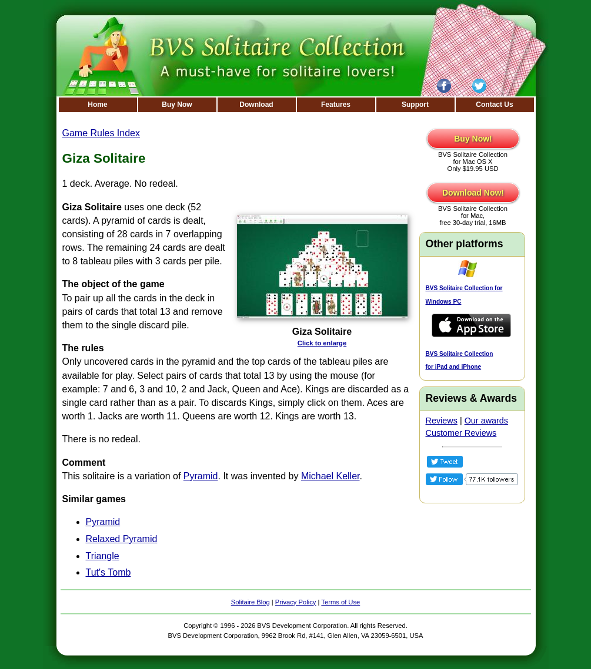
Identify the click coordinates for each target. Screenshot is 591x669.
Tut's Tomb (108, 572)
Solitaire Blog (250, 602)
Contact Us (494, 104)
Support (415, 104)
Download (256, 104)
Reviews (442, 420)
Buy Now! (473, 138)
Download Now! (473, 192)
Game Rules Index (101, 133)
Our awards (486, 420)
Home (97, 104)
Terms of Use (340, 602)
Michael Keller (330, 476)
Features (335, 104)
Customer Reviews (461, 433)
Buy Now (177, 104)
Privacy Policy (295, 602)
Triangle (102, 556)
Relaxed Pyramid (122, 539)
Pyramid (200, 476)
